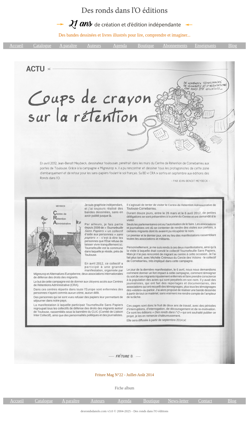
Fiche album (124, 388)
